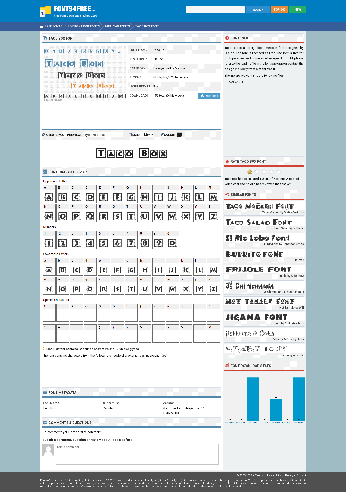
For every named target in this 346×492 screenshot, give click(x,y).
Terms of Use (263, 475)
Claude (158, 59)
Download (209, 96)
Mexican (180, 68)
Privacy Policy (284, 475)
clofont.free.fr (265, 69)
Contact (301, 475)
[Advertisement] (131, 116)
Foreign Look (162, 68)
